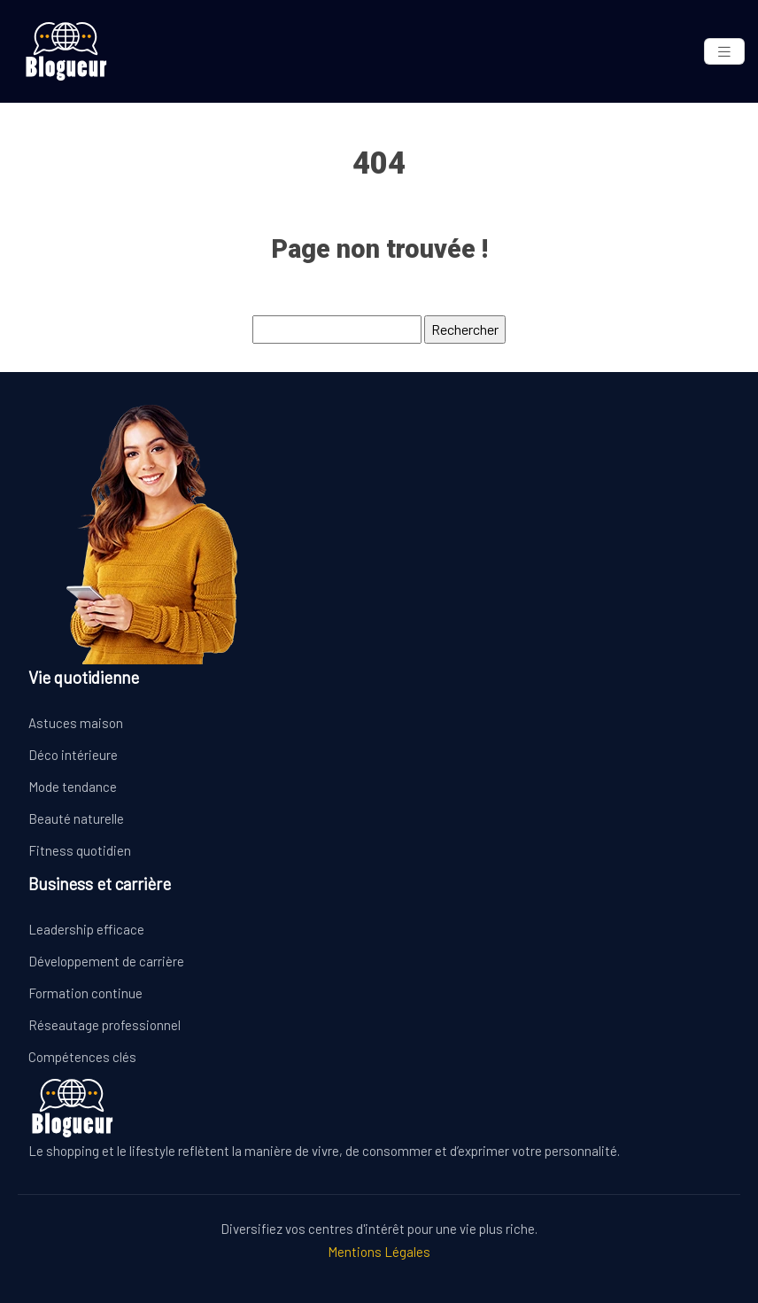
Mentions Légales (379, 1252)
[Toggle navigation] (724, 52)
